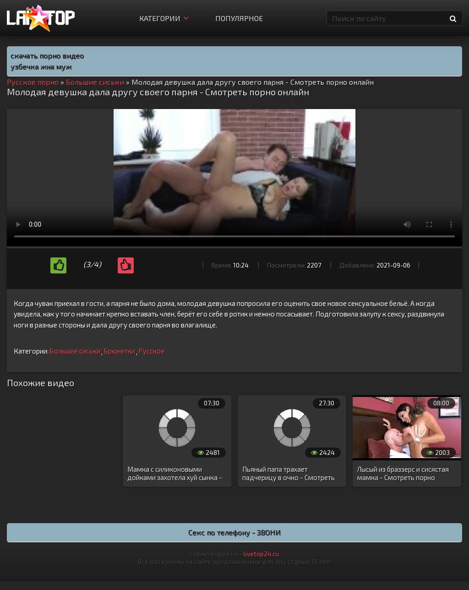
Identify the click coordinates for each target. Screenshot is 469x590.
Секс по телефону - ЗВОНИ (234, 532)
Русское (151, 351)
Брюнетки (119, 351)
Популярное (239, 18)
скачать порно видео (47, 55)
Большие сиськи (74, 351)
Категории (164, 18)
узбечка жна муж (41, 66)
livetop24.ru (261, 553)
